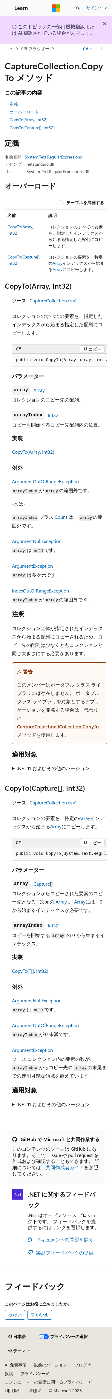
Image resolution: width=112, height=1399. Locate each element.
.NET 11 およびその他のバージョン (53, 768)
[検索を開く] (78, 8)
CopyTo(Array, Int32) (28, 119)
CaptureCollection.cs (51, 300)
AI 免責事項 (16, 1365)
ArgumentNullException (37, 541)
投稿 (9, 1373)
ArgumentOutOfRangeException (45, 481)
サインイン (96, 7)
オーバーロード (24, 112)
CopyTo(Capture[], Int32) (32, 127)
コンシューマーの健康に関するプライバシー (46, 1382)
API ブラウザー (35, 48)
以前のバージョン (50, 1365)
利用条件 (13, 1390)
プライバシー (32, 1373)
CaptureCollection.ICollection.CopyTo (58, 726)
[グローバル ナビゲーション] (6, 8)
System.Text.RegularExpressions (53, 157)
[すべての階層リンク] (10, 48)
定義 (14, 104)
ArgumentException (32, 566)
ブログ (80, 1365)
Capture (41, 884)
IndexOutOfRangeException (40, 590)
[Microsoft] (56, 8)
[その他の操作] (102, 48)
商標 (33, 1390)
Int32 (53, 415)
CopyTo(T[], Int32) (30, 971)
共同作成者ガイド (65, 1167)
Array (57, 263)
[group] (59, 360)
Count (61, 517)
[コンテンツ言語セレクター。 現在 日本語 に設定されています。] (17, 1336)
